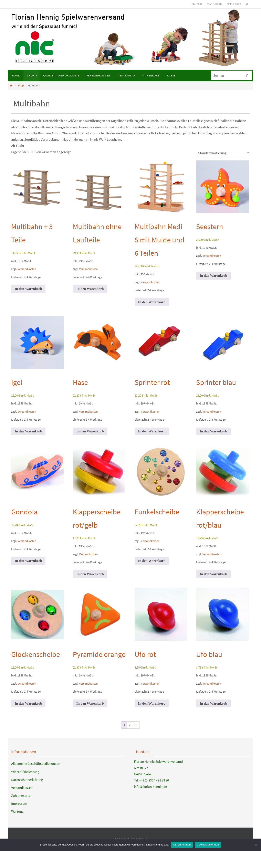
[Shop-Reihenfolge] (223, 153)
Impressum (19, 803)
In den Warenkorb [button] (28, 289)
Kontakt (197, 4)
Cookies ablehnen (208, 844)
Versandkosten (27, 269)
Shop (21, 85)
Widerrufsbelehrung (25, 771)
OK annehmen (182, 844)
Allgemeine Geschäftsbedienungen (35, 763)
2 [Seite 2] (129, 725)
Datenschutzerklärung (27, 779)
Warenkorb (214, 4)
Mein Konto (234, 4)
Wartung (17, 811)
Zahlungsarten (21, 795)
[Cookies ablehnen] (256, 845)
